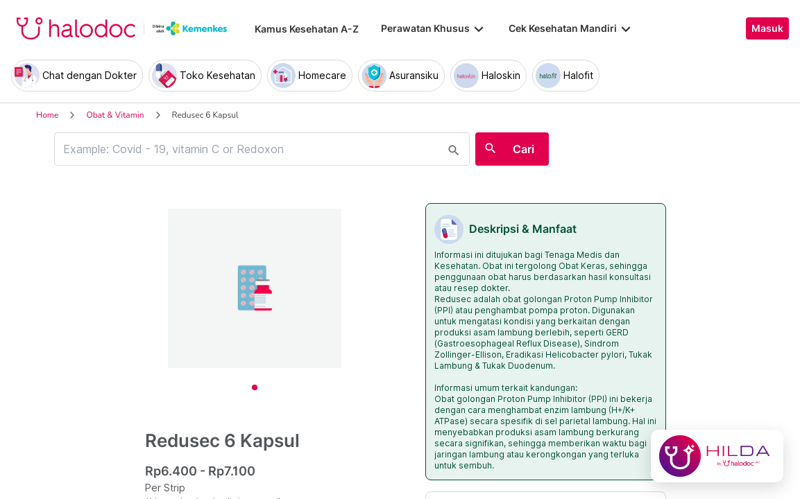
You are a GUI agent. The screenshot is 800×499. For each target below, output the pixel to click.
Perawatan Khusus (433, 28)
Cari (523, 149)
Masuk (767, 28)
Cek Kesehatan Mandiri (571, 28)
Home (47, 115)
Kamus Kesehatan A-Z (307, 29)
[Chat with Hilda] (717, 456)
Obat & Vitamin (115, 115)
